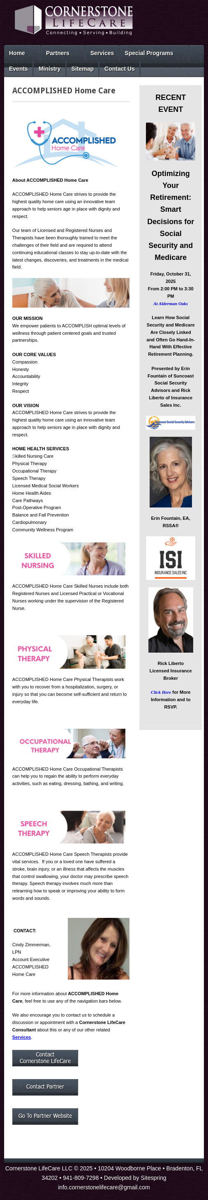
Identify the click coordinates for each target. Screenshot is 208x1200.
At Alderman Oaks (170, 303)
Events (18, 68)
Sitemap (83, 68)
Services (102, 53)
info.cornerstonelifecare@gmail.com (104, 1187)
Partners (57, 53)
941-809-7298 (81, 1178)
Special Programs (149, 53)
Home (17, 53)
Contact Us (119, 68)
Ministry (50, 68)
